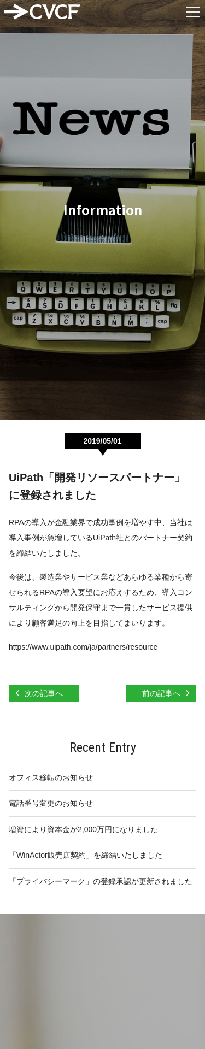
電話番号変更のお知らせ (51, 803)
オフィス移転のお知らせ (51, 777)
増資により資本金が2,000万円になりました (83, 829)
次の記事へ (44, 693)
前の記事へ (161, 693)
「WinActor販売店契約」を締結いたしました (85, 855)
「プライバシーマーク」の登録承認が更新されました (100, 881)
